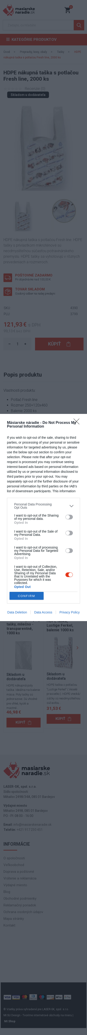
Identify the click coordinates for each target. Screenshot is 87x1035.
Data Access (43, 612)
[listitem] (43, 506)
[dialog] (43, 517)
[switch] (69, 517)
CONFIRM (26, 595)
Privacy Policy (69, 612)
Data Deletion (17, 612)
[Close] (78, 423)
